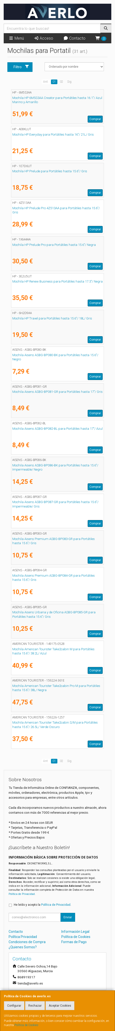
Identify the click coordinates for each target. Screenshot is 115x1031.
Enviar (68, 917)
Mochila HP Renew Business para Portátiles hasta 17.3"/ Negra (57, 281)
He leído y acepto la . (42, 904)
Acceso (43, 38)
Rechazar (35, 1005)
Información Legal (75, 932)
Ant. (46, 81)
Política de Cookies (26, 1025)
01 (54, 81)
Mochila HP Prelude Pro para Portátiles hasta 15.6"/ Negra (54, 245)
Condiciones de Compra (27, 942)
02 (61, 81)
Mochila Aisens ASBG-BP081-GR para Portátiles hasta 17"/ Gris (57, 392)
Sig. (69, 81)
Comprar (95, 119)
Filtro (21, 66)
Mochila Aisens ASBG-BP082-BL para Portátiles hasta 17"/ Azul (57, 428)
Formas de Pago (74, 942)
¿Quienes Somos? (23, 947)
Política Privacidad (23, 937)
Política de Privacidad (22, 894)
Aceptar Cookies (60, 1005)
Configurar (14, 1005)
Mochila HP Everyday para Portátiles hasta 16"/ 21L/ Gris (53, 134)
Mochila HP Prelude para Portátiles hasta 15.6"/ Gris (49, 171)
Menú (16, 38)
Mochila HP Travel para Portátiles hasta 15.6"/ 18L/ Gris (52, 318)
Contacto (74, 38)
